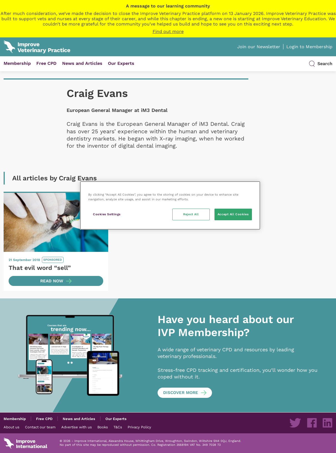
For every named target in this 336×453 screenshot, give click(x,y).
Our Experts (121, 63)
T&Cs (117, 427)
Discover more (180, 392)
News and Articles (82, 63)
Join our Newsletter (258, 46)
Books (102, 427)
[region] (170, 205)
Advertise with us (76, 427)
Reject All (191, 214)
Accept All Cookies (233, 214)
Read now (51, 280)
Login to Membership (309, 46)
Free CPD (46, 63)
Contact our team (40, 427)
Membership (17, 63)
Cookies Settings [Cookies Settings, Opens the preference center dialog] (107, 214)
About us (11, 427)
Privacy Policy (139, 427)
